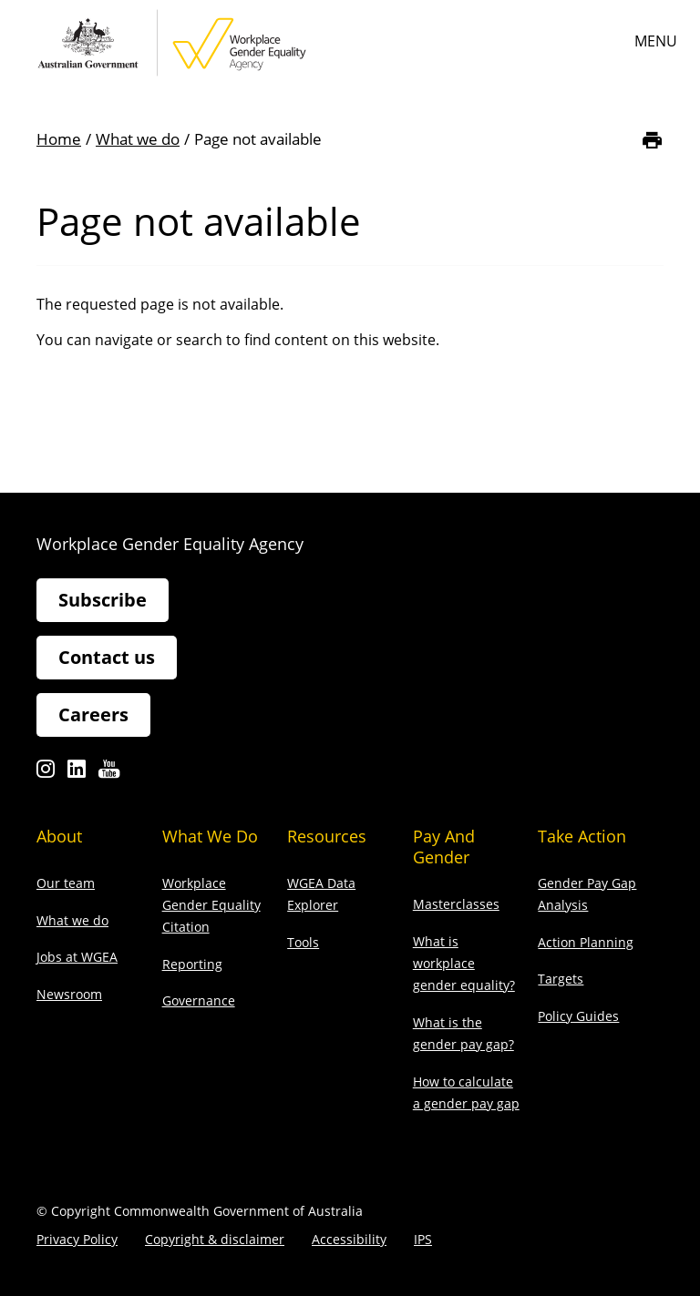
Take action (582, 836)
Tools (303, 942)
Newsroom (69, 994)
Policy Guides (578, 1016)
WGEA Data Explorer (321, 893)
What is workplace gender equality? (464, 963)
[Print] (652, 139)
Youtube (108, 774)
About (59, 836)
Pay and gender (444, 846)
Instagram (45, 774)
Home (58, 138)
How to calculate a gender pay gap (466, 1092)
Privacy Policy (77, 1239)
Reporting (192, 964)
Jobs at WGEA (77, 956)
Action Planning (585, 942)
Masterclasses (456, 904)
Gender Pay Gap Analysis (587, 893)
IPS (423, 1239)
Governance (198, 1000)
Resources (326, 836)
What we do (138, 138)
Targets (560, 978)
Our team (65, 883)
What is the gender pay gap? (463, 1033)
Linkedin (76, 774)
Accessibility (349, 1239)
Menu (655, 41)
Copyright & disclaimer (214, 1239)
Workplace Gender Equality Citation (211, 904)
